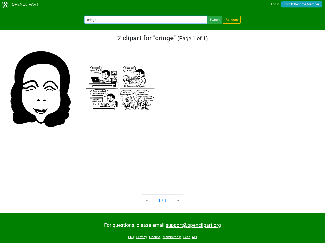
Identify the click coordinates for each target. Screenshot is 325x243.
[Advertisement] (162, 159)
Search (214, 20)
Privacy (141, 237)
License (154, 237)
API (194, 237)
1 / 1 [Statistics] (162, 200)
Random (232, 20)
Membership (171, 237)
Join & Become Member (301, 4)
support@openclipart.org (193, 225)
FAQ (131, 237)
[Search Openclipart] (145, 20)
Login (275, 4)
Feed (186, 237)
